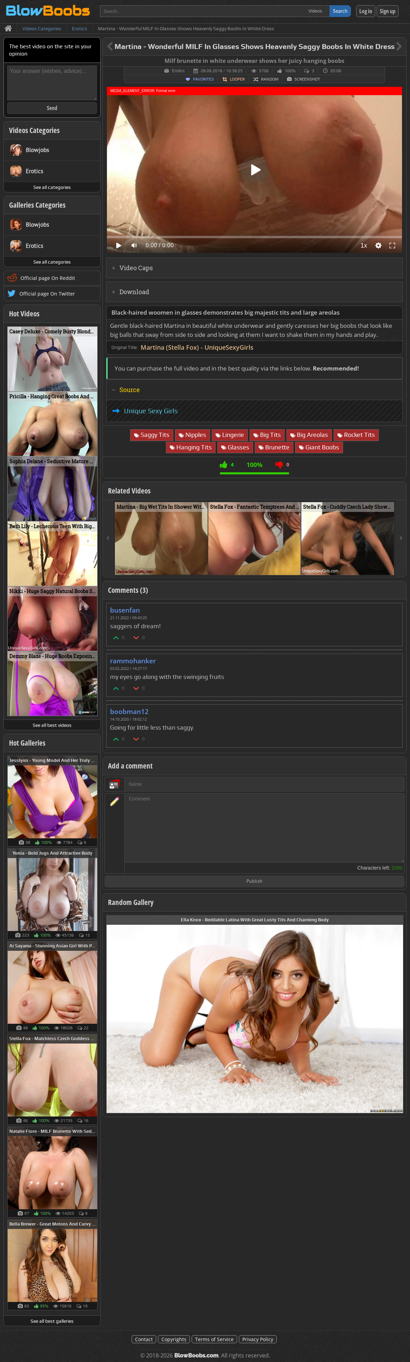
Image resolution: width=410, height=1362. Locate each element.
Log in (365, 11)
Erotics (178, 70)
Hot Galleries (27, 743)
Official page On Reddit (47, 278)
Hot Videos (24, 313)
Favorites (203, 79)
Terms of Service (214, 1339)
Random (269, 79)
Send (52, 108)
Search (340, 11)
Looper (237, 79)
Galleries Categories (37, 205)
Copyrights (173, 1339)
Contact (144, 1339)
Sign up (387, 11)
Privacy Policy (257, 1339)
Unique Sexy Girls (151, 411)
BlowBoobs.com (196, 1355)
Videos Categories (34, 130)
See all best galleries (52, 1321)
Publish (254, 882)
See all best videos (52, 725)
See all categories (52, 187)
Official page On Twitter (47, 293)
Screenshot (307, 79)
